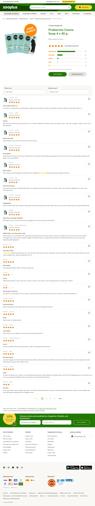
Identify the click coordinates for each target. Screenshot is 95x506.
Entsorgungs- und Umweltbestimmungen (15, 496)
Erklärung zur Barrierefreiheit (11, 499)
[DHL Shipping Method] (27, 480)
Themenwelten (52, 455)
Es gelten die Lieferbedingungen (47, 409)
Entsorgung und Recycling (10, 444)
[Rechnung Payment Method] (6, 488)
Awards (5, 453)
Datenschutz (84, 496)
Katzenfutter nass (23, 18)
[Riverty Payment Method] (21, 484)
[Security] (52, 483)
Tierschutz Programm (31, 444)
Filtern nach (8, 88)
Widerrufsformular (78, 493)
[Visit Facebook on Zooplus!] (4, 467)
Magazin (50, 444)
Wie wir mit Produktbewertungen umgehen (60, 69)
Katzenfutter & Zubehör (11, 14)
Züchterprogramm (30, 447)
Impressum (32, 493)
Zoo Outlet (51, 439)
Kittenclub (50, 450)
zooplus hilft (6, 450)
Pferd (66, 14)
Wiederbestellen (68, 2)
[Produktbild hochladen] (55, 39)
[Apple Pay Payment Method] (10, 484)
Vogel (59, 14)
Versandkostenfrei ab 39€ (10, 1)
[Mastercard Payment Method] (10, 480)
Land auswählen (75, 432)
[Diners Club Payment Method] (21, 480)
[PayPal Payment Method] (5, 484)
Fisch (51, 14)
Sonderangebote (52, 436)
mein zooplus (7, 436)
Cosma (31, 18)
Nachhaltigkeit (7, 447)
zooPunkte (28, 441)
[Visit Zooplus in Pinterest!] (17, 467)
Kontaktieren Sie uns (52, 1)
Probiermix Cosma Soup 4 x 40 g (43, 18)
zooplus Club (29, 436)
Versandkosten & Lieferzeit (10, 441)
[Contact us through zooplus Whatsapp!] (22, 467)
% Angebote (87, 14)
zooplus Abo (29, 439)
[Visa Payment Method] (5, 480)
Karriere (63, 496)
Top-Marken (76, 14)
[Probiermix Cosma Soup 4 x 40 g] (20, 40)
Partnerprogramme (53, 496)
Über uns (42, 496)
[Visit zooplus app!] (73, 469)
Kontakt (5, 493)
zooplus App (51, 453)
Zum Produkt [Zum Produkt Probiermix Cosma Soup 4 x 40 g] (57, 74)
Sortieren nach (52, 88)
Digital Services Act (65, 493)
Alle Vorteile (28, 453)
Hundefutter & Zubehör (30, 14)
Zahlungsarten (33, 496)
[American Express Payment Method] (15, 480)
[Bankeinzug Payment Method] (14, 488)
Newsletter (51, 441)
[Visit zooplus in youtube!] (13, 467)
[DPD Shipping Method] (32, 480)
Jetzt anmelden (81, 422)
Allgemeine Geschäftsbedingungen (47, 493)
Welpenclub (51, 447)
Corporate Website (72, 496)
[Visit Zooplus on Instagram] (8, 467)
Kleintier (43, 14)
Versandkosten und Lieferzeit (18, 493)
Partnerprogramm (30, 450)
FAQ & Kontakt (7, 439)
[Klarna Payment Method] (15, 484)
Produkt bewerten (77, 74)
